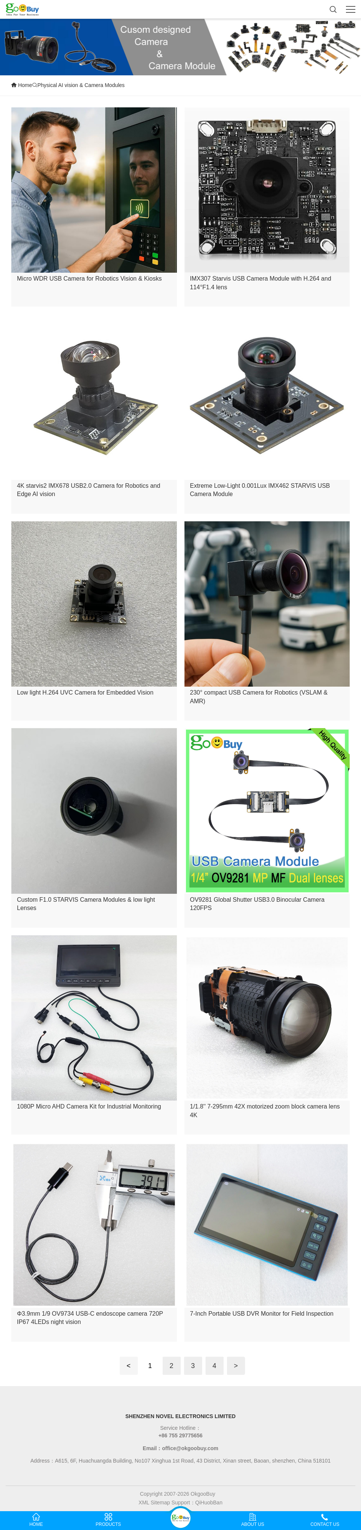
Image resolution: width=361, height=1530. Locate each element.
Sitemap (160, 1502)
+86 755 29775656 (180, 1435)
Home (21, 85)
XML (144, 1502)
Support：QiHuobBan (197, 1502)
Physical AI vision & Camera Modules (78, 85)
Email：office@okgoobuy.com (180, 1448)
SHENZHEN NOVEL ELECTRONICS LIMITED (180, 1416)
